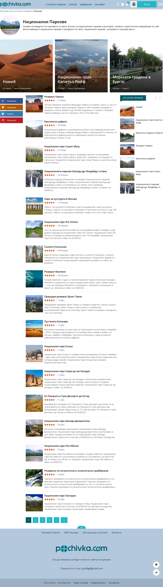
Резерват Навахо (54, 96)
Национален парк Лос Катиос (61, 222)
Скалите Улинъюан (55, 246)
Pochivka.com (6, 11)
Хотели (73, 4)
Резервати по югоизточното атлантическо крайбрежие (76, 470)
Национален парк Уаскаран (60, 495)
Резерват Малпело (55, 271)
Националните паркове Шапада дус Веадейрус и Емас (75, 171)
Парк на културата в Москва (60, 198)
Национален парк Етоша (58, 346)
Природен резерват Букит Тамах (63, 296)
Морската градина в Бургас (149, 132)
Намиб (139, 107)
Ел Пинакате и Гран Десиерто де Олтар (66, 396)
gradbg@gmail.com (92, 568)
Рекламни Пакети (51, 532)
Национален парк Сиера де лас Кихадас (67, 371)
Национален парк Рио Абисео (61, 445)
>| (64, 520)
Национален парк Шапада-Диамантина (67, 421)
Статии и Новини (56, 4)
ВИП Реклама (71, 532)
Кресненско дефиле (55, 121)
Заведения (86, 4)
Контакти (117, 532)
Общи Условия (80, 582)
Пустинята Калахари (56, 321)
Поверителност (98, 582)
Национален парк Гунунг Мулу (62, 146)
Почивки (100, 4)
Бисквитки (114, 582)
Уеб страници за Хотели (95, 532)
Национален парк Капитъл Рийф (149, 121)
